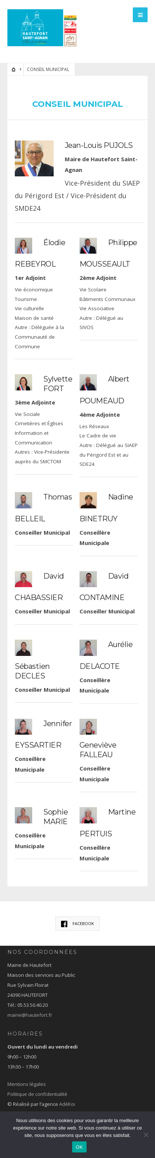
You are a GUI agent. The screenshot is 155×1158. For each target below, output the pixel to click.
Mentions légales (26, 1084)
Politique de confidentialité (37, 1094)
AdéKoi (67, 1104)
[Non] (145, 1134)
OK (79, 1147)
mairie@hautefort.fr (29, 1015)
